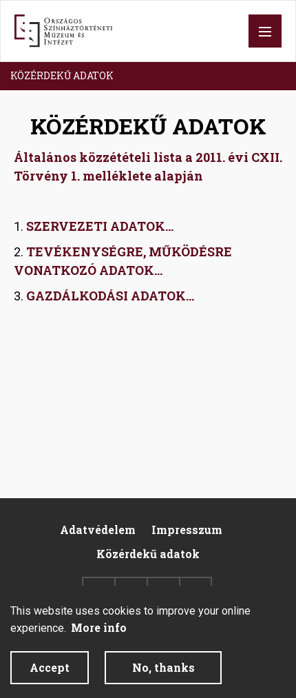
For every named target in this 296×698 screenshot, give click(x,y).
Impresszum (186, 529)
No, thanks (163, 677)
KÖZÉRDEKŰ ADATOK (62, 75)
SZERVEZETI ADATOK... (99, 226)
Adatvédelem (98, 529)
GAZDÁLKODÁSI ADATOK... (110, 295)
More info (99, 637)
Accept (50, 677)
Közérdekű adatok (148, 553)
